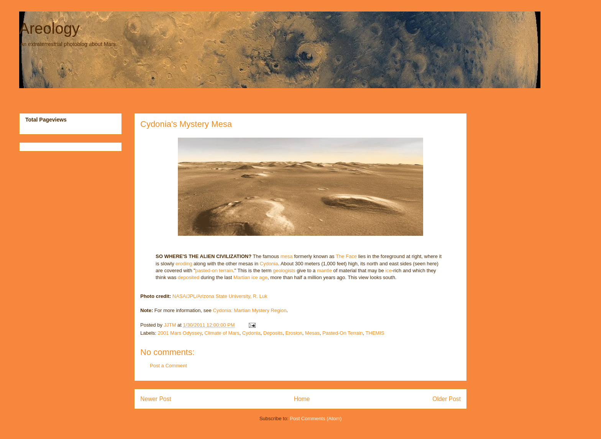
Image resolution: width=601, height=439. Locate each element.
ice (388, 270)
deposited (188, 277)
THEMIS (375, 333)
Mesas (312, 333)
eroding (184, 263)
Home (302, 399)
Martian (241, 277)
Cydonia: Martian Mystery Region (249, 310)
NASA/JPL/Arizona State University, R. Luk (220, 296)
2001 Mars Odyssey (180, 333)
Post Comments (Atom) (316, 418)
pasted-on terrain (214, 270)
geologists (284, 270)
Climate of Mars (221, 333)
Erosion (293, 333)
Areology (49, 28)
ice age (259, 277)
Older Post (446, 399)
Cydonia (269, 263)
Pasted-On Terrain (342, 333)
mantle (324, 270)
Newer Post (155, 399)
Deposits (273, 333)
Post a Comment (168, 365)
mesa (287, 256)
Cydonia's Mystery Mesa (186, 124)
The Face (346, 256)
